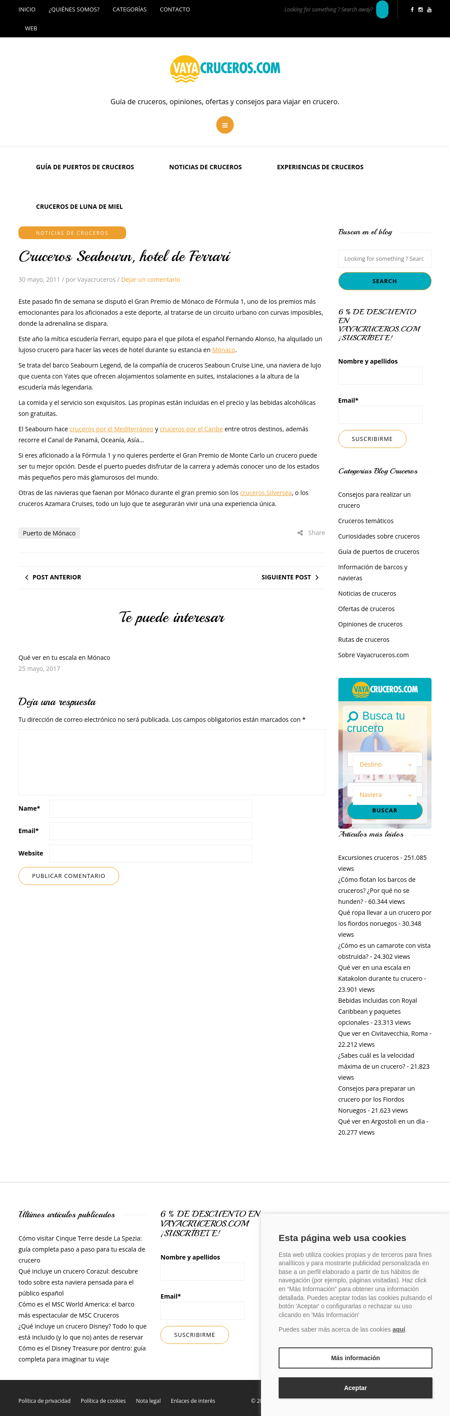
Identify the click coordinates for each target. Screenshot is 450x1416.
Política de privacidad (44, 1401)
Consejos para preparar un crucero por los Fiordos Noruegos (376, 1099)
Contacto (175, 9)
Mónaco (224, 350)
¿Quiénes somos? (74, 9)
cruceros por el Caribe (191, 429)
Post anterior (57, 577)
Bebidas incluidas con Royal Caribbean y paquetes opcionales (377, 1011)
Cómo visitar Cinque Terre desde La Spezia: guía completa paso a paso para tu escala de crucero (81, 1249)
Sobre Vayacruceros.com (373, 655)
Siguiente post (286, 577)
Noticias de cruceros (205, 167)
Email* (380, 410)
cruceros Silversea (266, 492)
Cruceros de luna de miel (79, 206)
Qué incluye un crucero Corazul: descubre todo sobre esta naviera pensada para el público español (78, 1282)
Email (28, 830)
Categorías (129, 9)
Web (31, 28)
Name (29, 808)
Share (311, 532)
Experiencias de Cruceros (320, 167)
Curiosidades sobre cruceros (379, 536)
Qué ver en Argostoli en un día (381, 1121)
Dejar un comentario (150, 279)
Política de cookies (103, 1401)
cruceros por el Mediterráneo (111, 429)
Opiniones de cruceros (370, 624)
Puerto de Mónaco (49, 533)
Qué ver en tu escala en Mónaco (64, 657)
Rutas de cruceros (364, 639)
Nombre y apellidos (380, 371)
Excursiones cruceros (368, 857)
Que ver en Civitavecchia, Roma (383, 1033)
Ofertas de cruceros (366, 608)
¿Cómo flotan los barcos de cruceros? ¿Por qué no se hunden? (377, 890)
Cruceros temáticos (366, 521)
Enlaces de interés (193, 1401)
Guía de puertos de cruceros (85, 167)
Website (30, 853)
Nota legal (148, 1401)
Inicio (27, 9)
